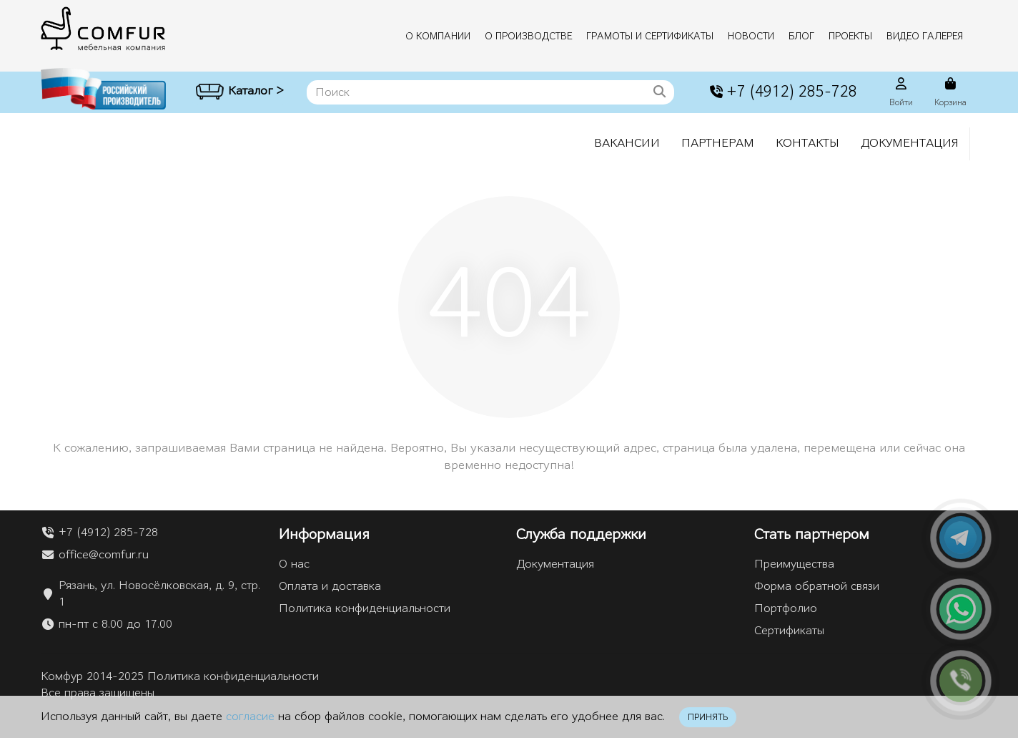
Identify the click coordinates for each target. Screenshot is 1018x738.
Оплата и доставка (330, 586)
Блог (801, 36)
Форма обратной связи (816, 586)
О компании (437, 36)
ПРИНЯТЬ (708, 717)
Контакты (807, 143)
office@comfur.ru (104, 554)
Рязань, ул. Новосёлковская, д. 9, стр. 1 (159, 594)
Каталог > (240, 93)
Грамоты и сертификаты (649, 36)
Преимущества (794, 564)
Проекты (850, 36)
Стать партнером (811, 535)
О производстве (528, 36)
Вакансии (627, 143)
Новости (751, 36)
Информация (324, 535)
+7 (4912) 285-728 (781, 92)
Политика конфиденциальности (364, 608)
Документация (910, 143)
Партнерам (717, 143)
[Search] (490, 92)
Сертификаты (789, 630)
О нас (294, 564)
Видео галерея (924, 36)
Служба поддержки (581, 535)
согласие (250, 716)
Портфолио (785, 608)
